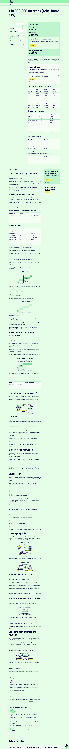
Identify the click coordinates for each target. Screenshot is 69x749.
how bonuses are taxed (33, 399)
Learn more (31, 701)
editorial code (21, 729)
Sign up (47, 191)
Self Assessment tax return (26, 559)
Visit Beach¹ (33, 45)
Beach (36, 76)
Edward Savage (16, 680)
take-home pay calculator (26, 181)
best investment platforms (24, 671)
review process (29, 726)
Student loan (12, 40)
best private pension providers (29, 667)
